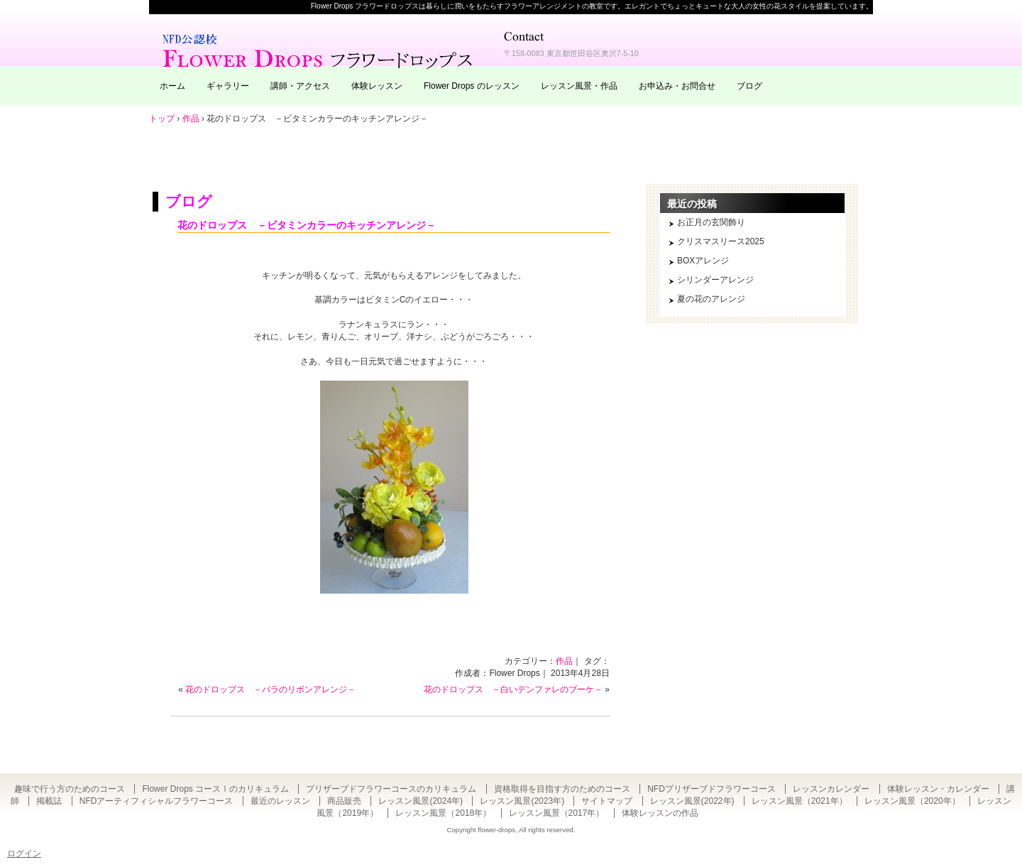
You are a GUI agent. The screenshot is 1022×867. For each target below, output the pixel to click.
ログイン (24, 853)
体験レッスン (376, 86)
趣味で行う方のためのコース (69, 789)
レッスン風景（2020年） (912, 801)
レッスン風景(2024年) (420, 801)
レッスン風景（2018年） (443, 813)
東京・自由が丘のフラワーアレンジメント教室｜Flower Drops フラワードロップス (319, 49)
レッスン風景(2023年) (522, 801)
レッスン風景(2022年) (692, 801)
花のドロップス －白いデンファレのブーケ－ (513, 689)
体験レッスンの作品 (660, 813)
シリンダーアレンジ (715, 280)
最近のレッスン (280, 801)
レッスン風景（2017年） (557, 813)
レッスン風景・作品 (579, 86)
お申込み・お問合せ (677, 86)
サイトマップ (606, 801)
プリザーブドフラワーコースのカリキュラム (391, 789)
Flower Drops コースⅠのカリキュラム (215, 789)
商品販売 (344, 801)
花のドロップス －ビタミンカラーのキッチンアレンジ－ (306, 225)
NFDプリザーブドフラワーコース (711, 789)
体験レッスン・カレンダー (938, 789)
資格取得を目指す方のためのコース (562, 789)
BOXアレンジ (703, 261)
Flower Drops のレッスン (472, 86)
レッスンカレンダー (831, 789)
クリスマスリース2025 (720, 241)
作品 (564, 661)
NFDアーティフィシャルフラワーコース (156, 801)
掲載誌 (49, 801)
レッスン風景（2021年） (799, 801)
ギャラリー (228, 86)
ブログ (749, 86)
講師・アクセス (300, 86)
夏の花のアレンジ (711, 299)
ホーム (172, 86)
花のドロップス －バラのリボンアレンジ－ (270, 689)
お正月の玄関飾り (711, 222)
